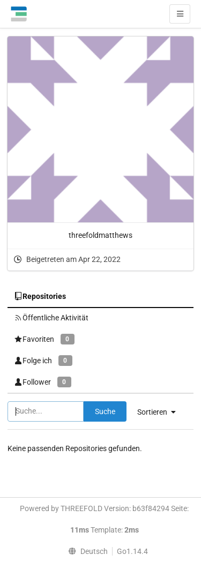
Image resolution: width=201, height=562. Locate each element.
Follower (42, 382)
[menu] (85, 551)
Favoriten (44, 339)
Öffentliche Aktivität (51, 317)
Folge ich (43, 360)
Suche (105, 411)
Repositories (40, 296)
